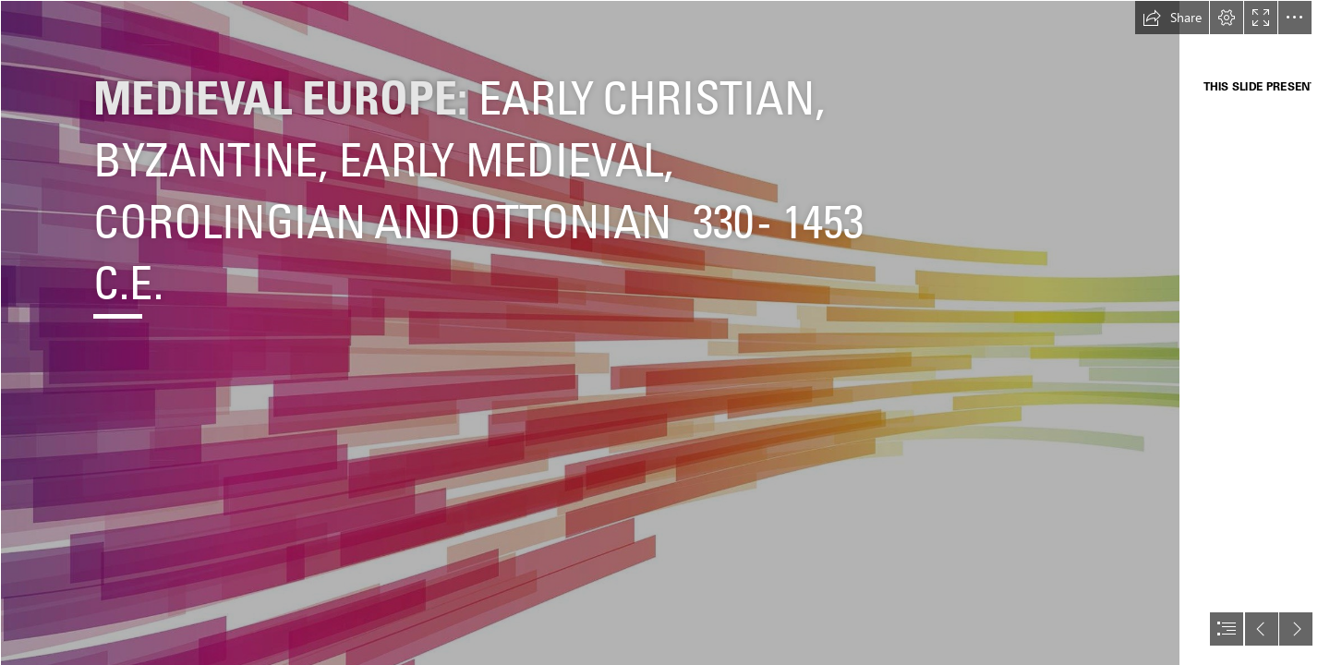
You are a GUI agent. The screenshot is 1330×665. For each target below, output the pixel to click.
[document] (665, 332)
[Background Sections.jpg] (589, 332)
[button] (1172, 17)
